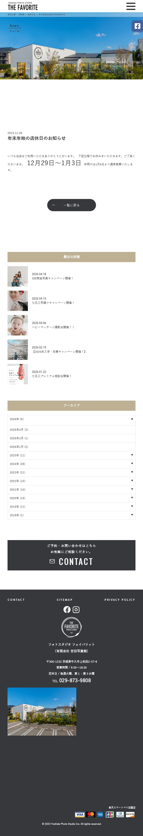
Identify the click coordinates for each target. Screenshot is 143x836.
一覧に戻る (71, 205)
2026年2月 (17, 438)
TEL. (71, 681)
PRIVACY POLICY (120, 600)
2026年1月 (17, 446)
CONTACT (16, 600)
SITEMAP (65, 600)
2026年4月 (17, 429)
